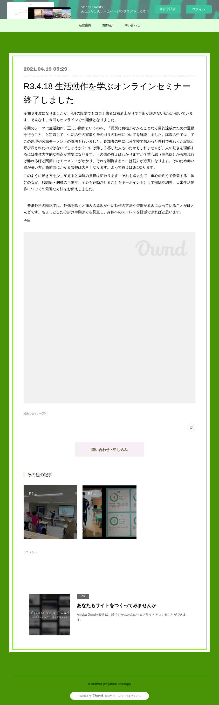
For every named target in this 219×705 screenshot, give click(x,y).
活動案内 (85, 25)
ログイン (199, 9)
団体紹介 (108, 25)
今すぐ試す (167, 9)
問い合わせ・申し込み (109, 449)
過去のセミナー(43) (35, 413)
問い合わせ (132, 25)
